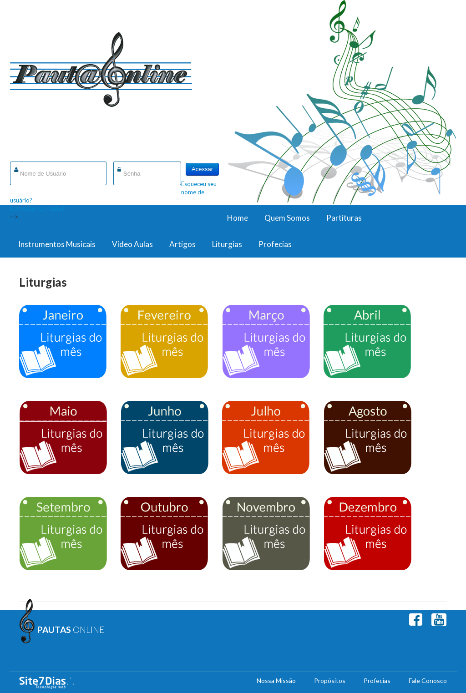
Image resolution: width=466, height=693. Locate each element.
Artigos (182, 244)
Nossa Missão (276, 680)
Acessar (202, 169)
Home (237, 218)
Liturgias (227, 244)
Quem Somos (287, 218)
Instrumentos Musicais (57, 244)
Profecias (275, 244)
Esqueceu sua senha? (37, 208)
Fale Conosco (428, 680)
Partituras (344, 218)
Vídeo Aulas (132, 244)
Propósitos (329, 680)
